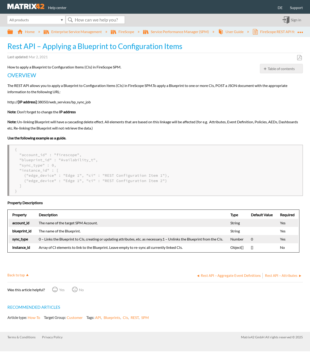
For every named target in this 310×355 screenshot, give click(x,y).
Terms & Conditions (21, 337)
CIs (125, 317)
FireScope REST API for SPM (279, 31)
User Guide (231, 31)
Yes (62, 289)
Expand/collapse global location (300, 30)
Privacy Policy (52, 337)
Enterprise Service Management (73, 31)
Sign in (296, 20)
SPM (145, 317)
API (98, 317)
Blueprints (112, 317)
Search (70, 19)
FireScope (123, 31)
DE (280, 7)
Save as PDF (299, 58)
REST (135, 317)
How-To (34, 317)
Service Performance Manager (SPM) (176, 31)
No (81, 289)
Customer (75, 317)
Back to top (16, 275)
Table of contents (281, 68)
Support (296, 7)
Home (26, 31)
